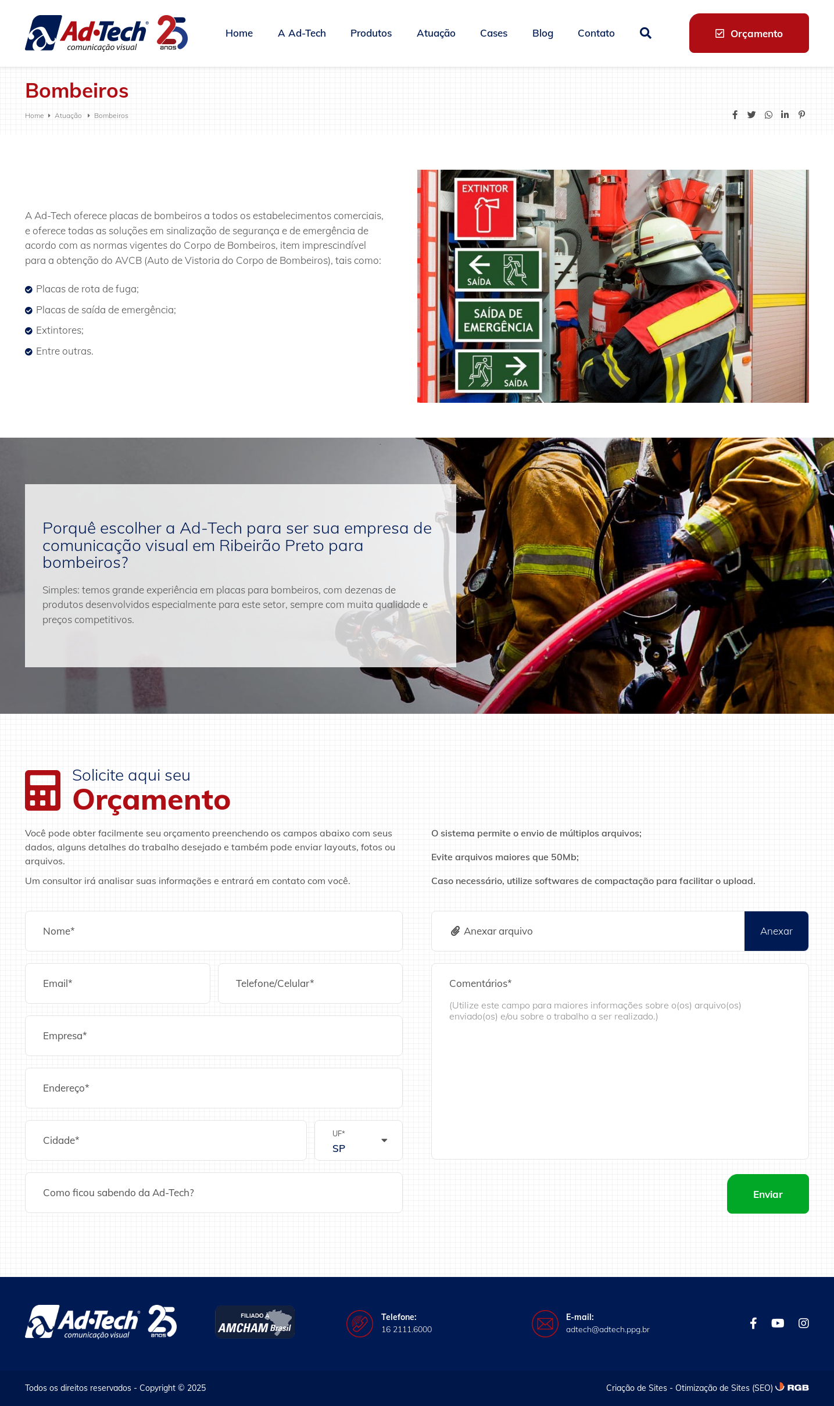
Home (239, 33)
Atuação (436, 33)
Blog (542, 33)
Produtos (371, 33)
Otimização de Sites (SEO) (724, 1388)
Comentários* (480, 983)
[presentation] (519, 1194)
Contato (596, 33)
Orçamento (749, 33)
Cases (493, 33)
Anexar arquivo (491, 931)
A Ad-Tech (302, 33)
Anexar (776, 931)
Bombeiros (111, 115)
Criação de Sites (636, 1388)
